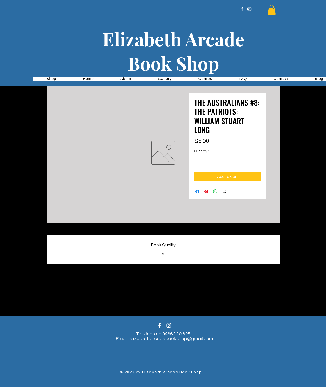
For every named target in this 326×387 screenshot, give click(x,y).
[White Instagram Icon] (249, 9)
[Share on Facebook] (197, 191)
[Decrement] (198, 160)
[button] (272, 10)
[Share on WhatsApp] (215, 191)
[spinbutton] (205, 160)
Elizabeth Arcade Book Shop (173, 51)
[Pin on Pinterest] (206, 191)
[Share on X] (224, 191)
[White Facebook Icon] (242, 9)
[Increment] (212, 160)
